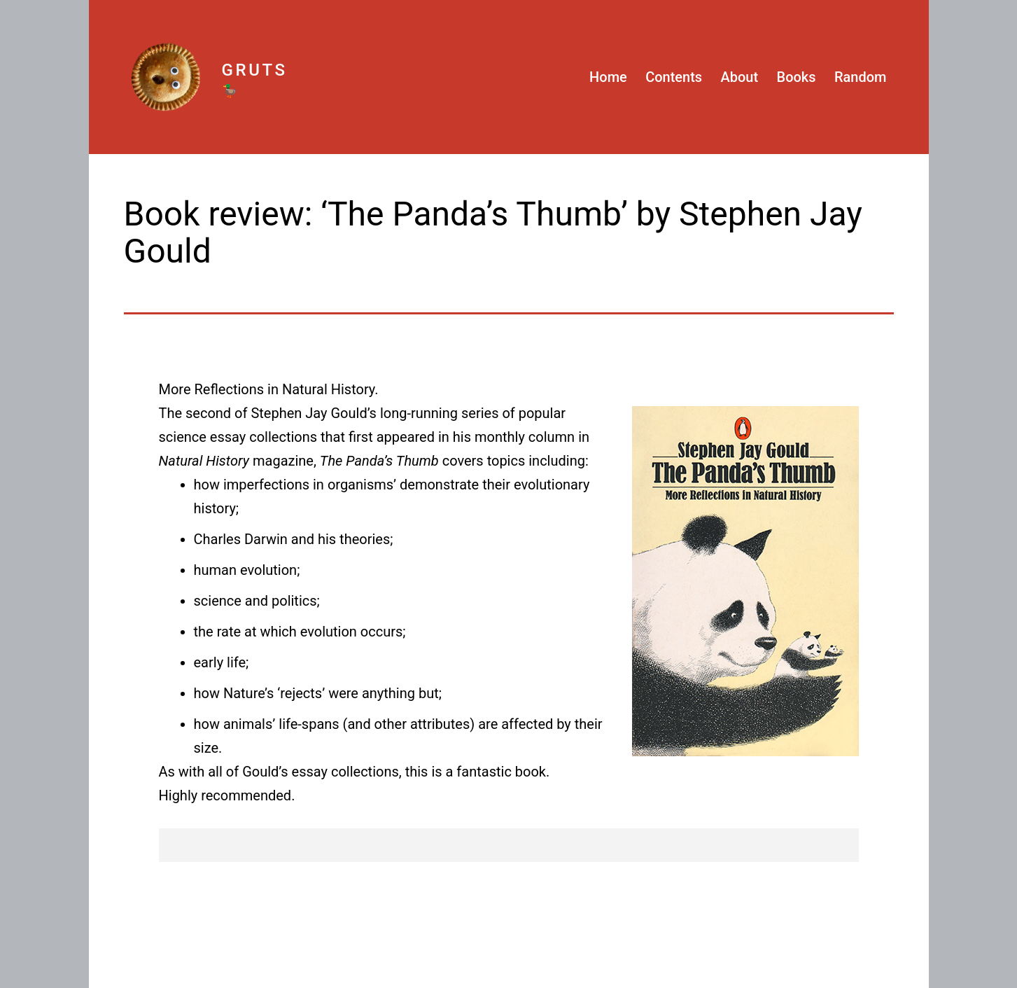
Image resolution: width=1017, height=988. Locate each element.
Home (608, 77)
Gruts (255, 70)
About (740, 77)
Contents (673, 77)
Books (796, 77)
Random (860, 77)
